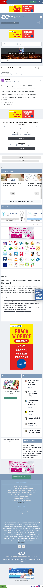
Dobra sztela (32, 423)
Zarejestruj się (21, 138)
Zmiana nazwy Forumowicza (21, 514)
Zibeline (6, 72)
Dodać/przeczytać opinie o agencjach (21, 494)
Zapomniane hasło (21, 510)
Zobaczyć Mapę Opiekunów (21, 496)
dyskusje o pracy (27, 453)
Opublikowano (12, 81)
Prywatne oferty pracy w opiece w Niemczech (22, 74)
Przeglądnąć (21, 500)
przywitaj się (32, 457)
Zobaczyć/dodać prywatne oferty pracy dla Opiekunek (21, 490)
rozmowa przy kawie (34, 452)
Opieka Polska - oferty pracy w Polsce (33, 393)
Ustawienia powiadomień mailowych (21, 512)
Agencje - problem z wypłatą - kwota (34, 431)
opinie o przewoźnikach (29, 455)
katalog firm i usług (35, 447)
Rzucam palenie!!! (34, 418)
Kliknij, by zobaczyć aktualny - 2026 (21, 224)
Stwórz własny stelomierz (11, 398)
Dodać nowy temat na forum (21, 486)
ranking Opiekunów (27, 449)
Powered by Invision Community (21, 580)
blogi (28, 445)
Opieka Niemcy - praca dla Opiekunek (33, 382)
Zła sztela (31, 411)
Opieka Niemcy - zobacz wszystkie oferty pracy (21, 201)
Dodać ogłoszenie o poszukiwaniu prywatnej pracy (21, 492)
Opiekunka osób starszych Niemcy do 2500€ (12, 184)
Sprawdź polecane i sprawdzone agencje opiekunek (17, 311)
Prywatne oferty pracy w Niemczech (22, 53)
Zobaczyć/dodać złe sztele (21, 498)
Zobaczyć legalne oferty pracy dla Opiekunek (21, 488)
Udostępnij (21, 157)
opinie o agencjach (36, 453)
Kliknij (13, 196)
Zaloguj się (21, 148)
